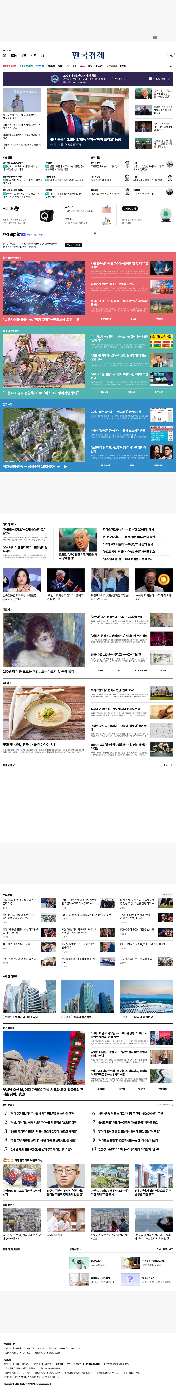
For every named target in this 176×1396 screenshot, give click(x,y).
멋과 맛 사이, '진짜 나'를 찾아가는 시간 (29, 744)
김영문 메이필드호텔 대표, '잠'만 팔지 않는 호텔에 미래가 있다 (119, 1054)
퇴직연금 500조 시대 (20, 1017)
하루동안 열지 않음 (159, 78)
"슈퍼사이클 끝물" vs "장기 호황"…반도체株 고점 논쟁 (41, 319)
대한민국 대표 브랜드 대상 (28, 1160)
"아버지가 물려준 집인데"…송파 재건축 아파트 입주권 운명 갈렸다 (153, 1237)
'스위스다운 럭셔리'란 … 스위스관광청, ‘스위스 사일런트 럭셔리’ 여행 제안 (119, 1035)
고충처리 (30, 1348)
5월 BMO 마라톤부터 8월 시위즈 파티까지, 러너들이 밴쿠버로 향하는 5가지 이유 (119, 1073)
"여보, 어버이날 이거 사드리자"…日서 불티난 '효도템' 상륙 (43, 1122)
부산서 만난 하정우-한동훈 (16, 944)
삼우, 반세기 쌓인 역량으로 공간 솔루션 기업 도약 (153, 1192)
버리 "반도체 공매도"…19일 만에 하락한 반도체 (22, 181)
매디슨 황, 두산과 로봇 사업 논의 (19, 959)
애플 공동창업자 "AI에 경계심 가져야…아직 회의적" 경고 (22, 126)
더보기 (123, 66)
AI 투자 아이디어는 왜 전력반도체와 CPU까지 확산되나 (63, 195)
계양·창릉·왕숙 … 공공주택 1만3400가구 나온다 (36, 466)
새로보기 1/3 (167, 894)
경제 (60, 66)
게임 (90, 66)
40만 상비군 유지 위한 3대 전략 (147, 180)
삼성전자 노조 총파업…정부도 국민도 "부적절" (22, 136)
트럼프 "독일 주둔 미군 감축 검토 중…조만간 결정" (163, 93)
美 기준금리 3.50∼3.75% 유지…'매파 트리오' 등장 (85, 139)
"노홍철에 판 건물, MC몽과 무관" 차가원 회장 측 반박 (118, 449)
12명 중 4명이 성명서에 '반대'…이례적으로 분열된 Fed (137, 916)
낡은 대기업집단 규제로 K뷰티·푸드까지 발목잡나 (148, 168)
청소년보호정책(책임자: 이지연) (116, 1364)
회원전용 (7, 157)
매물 (132, 465)
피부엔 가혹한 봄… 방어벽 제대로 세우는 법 (115, 709)
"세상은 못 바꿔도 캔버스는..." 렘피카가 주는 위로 (119, 636)
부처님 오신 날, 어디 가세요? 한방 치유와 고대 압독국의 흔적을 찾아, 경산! (43, 1091)
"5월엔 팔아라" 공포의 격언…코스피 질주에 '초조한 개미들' (43, 1131)
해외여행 (141, 1088)
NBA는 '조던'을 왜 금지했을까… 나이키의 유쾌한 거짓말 (118, 746)
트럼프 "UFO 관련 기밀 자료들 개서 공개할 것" (78, 556)
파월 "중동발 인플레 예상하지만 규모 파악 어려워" (20, 931)
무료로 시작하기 (73, 244)
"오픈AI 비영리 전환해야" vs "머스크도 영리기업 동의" (41, 393)
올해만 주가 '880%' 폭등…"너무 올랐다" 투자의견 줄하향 (119, 303)
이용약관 (77, 1364)
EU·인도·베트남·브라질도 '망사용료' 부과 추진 (86, 915)
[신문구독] (42, 55)
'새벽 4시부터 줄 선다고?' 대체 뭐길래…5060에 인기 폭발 (130, 1113)
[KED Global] (33, 55)
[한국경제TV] (14, 55)
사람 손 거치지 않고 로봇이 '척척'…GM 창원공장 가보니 (18, 916)
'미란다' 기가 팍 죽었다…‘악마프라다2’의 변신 (117, 617)
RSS (68, 1364)
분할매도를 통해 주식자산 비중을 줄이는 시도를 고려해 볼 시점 (64, 168)
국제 (75, 66)
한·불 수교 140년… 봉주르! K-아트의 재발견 (116, 654)
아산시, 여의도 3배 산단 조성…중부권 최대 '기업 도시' (109, 1192)
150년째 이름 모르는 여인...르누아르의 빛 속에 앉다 (38, 671)
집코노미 (40, 66)
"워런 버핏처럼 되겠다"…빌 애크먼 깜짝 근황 (65, 597)
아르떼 (6, 609)
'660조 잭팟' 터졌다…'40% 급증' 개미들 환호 (129, 552)
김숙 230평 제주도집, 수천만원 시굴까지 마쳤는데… (21, 597)
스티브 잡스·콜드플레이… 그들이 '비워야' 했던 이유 (119, 728)
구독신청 (19, 1348)
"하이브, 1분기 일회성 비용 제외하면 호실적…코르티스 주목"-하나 (79, 901)
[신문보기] (5, 55)
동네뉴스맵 (105, 465)
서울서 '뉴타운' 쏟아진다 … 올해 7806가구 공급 (118, 430)
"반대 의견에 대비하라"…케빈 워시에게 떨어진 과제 (163, 126)
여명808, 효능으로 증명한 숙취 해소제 (22, 1192)
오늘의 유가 (50, 176)
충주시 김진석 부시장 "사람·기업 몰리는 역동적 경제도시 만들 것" (65, 1192)
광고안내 (41, 1348)
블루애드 (52, 1348)
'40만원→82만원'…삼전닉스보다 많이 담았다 (24, 531)
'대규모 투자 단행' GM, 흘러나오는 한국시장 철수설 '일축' (21, 116)
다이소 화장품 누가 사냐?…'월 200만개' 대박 (128, 529)
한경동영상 (8, 765)
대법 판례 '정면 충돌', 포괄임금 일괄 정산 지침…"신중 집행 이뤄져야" (137, 903)
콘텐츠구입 (24, 1364)
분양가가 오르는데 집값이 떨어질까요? (109, 1237)
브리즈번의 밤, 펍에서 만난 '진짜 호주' (112, 690)
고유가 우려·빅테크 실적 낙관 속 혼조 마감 (19, 901)
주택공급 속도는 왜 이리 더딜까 (105, 166)
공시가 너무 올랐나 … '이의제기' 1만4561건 (116, 412)
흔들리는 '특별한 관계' (143, 193)
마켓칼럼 (49, 162)
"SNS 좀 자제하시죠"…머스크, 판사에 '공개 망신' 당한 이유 (119, 357)
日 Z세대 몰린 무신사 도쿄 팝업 (136, 959)
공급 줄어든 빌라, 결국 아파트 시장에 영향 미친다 (22, 1237)
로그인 (170, 55)
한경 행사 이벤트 (11, 1249)
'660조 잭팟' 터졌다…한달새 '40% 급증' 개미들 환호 (127, 1122)
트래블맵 (101, 1088)
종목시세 (131, 392)
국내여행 (121, 1088)
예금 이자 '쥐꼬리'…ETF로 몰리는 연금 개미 (22, 146)
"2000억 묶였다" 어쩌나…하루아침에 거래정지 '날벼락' (129, 1149)
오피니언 (51, 66)
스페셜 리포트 (10, 976)
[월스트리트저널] (24, 55)
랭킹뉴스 (7, 1105)
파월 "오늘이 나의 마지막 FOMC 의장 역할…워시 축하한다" (79, 931)
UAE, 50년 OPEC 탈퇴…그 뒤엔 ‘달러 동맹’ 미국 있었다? (163, 143)
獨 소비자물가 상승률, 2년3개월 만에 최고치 (142, 944)
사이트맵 (48, 1364)
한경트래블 (8, 1028)
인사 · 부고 (162, 1249)
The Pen (7, 1205)
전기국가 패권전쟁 (136, 1017)
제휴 (17, 1364)
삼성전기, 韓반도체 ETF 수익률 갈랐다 (112, 284)
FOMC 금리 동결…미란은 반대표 (137, 929)
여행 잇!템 (162, 1088)
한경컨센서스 (106, 318)
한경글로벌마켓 (26, 66)
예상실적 (104, 392)
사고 (171, 1249)
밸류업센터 (158, 465)
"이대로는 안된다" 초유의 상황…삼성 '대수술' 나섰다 (128, 1140)
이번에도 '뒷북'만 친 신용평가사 (105, 193)
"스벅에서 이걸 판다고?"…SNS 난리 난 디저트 (25, 549)
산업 (67, 66)
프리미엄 (113, 65)
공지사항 (74, 1249)
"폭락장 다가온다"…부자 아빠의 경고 (153, 597)
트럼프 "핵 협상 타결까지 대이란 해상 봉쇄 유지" (163, 110)
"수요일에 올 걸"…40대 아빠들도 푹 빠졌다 (127, 559)
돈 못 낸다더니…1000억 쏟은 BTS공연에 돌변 (129, 537)
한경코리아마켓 (9, 66)
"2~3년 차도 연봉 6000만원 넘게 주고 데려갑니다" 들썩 (41, 1149)
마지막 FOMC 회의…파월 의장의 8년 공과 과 (79, 945)
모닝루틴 (99, 66)
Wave (82, 66)
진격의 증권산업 (76, 1017)
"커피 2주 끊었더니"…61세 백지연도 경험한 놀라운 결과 (41, 1113)
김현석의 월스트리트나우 (13, 162)
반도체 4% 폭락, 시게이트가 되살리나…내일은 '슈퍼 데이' (21, 168)
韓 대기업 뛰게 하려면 (101, 180)
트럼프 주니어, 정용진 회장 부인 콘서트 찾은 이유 (110, 597)
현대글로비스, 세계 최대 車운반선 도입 (78, 960)
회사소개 (7, 1348)
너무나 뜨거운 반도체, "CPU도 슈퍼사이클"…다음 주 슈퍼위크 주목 (22, 195)
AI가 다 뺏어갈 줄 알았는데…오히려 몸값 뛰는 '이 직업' (129, 1131)
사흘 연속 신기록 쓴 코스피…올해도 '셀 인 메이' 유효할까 (119, 265)
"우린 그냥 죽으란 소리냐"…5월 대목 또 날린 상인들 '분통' (43, 1140)
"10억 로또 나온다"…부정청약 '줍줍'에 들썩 (128, 544)
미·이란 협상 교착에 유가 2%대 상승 (64, 180)
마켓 (159, 318)
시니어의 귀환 (54, 1235)
